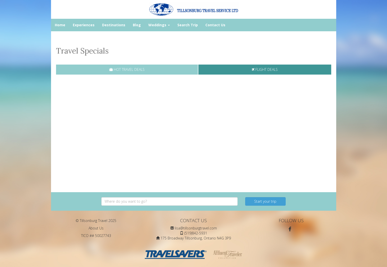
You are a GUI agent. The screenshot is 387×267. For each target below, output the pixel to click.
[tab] (127, 70)
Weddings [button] (159, 25)
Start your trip (265, 201)
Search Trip (187, 25)
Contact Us (215, 25)
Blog (137, 25)
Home (60, 25)
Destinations (113, 25)
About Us (96, 228)
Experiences (84, 25)
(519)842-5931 (195, 233)
